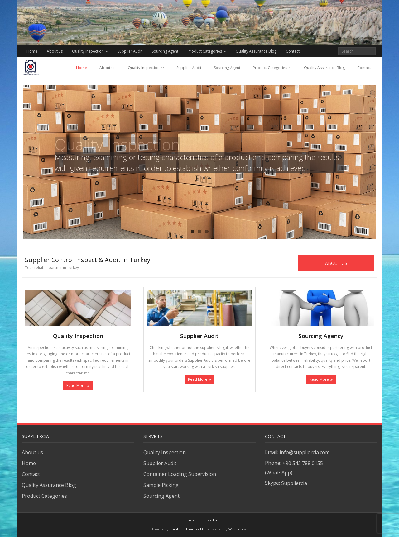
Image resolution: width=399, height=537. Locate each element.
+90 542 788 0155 (302, 463)
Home (31, 51)
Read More (76, 385)
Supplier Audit (130, 51)
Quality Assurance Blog (256, 51)
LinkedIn (210, 520)
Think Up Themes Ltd (187, 529)
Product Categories (205, 51)
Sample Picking (161, 485)
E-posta (188, 520)
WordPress (237, 529)
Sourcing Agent (165, 51)
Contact (293, 51)
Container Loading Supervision (179, 474)
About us (55, 51)
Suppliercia (294, 483)
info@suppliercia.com (304, 452)
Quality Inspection (88, 51)
